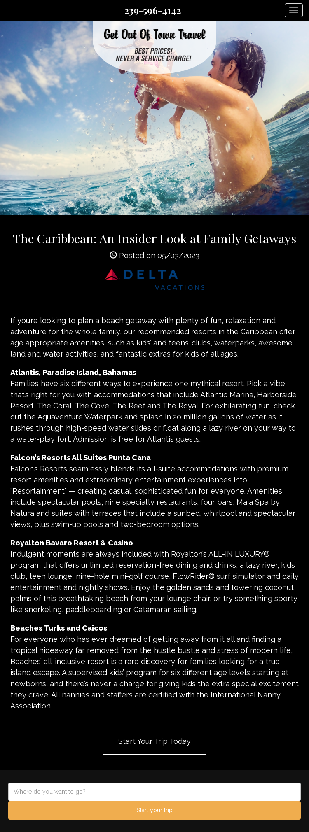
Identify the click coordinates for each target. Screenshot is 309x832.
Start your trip (155, 810)
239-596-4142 (152, 10)
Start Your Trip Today (154, 741)
